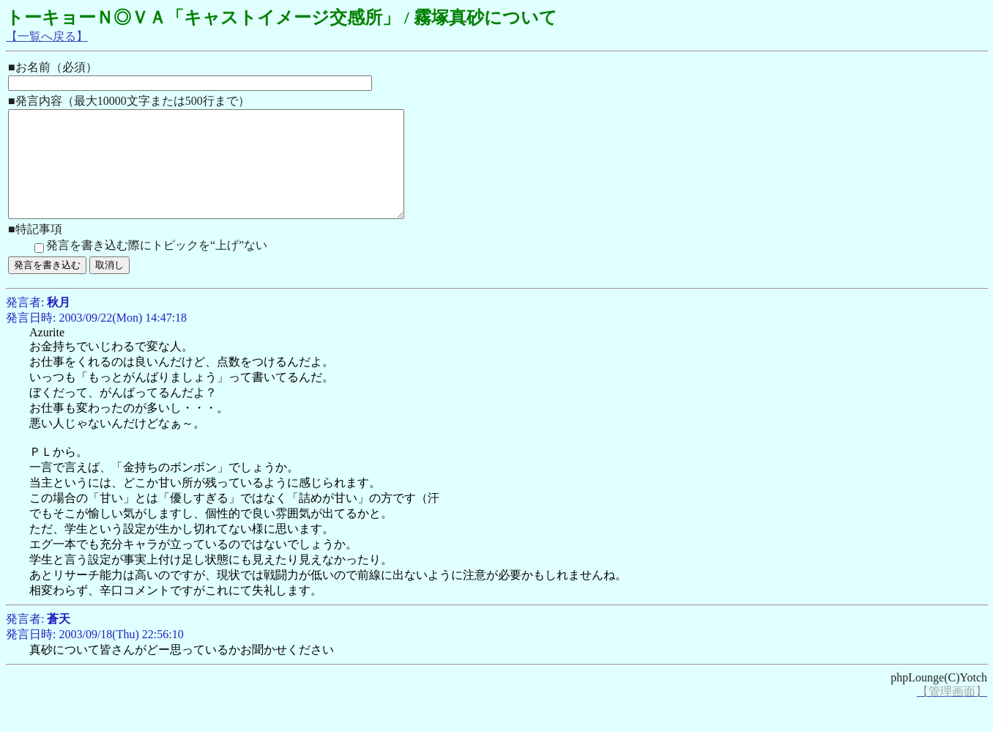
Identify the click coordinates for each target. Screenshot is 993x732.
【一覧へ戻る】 (47, 36)
